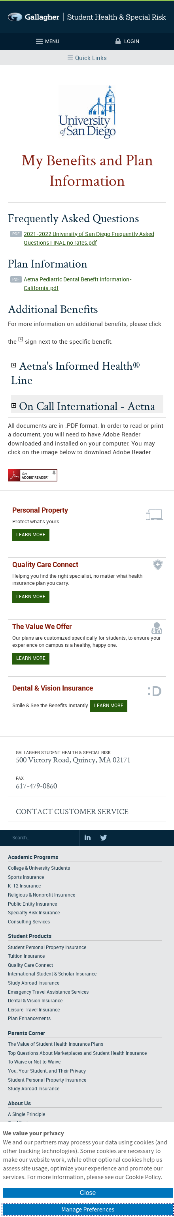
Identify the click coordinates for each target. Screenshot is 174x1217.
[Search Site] (43, 838)
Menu (52, 41)
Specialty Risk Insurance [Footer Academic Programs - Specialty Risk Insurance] (34, 913)
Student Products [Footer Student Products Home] (29, 936)
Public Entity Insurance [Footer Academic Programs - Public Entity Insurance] (32, 904)
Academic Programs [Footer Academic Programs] (33, 857)
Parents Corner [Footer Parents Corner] (26, 1033)
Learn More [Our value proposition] (30, 658)
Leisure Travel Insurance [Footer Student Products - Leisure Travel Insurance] (34, 1010)
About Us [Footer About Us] (19, 1104)
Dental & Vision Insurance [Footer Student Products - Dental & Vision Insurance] (35, 1001)
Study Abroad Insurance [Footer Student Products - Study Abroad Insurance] (33, 983)
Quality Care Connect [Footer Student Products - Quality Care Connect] (30, 965)
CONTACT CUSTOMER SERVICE (72, 811)
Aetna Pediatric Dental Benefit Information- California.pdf (78, 284)
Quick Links (91, 58)
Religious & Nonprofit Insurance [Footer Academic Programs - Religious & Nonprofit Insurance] (41, 895)
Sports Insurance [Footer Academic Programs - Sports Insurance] (26, 877)
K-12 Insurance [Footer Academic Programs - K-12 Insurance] (24, 886)
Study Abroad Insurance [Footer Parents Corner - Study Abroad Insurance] (33, 1089)
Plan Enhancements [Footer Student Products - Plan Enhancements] (29, 1018)
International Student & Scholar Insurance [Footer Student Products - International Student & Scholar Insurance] (52, 974)
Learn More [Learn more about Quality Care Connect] (30, 596)
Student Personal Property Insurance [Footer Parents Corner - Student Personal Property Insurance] (47, 1080)
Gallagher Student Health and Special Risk (87, 17)
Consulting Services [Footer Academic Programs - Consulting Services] (29, 922)
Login (131, 41)
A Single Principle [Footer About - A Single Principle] (26, 1114)
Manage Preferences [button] (87, 1209)
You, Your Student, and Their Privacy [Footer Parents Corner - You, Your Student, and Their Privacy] (47, 1071)
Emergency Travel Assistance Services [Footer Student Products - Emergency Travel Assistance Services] (48, 992)
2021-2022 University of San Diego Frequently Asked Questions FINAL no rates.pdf (89, 238)
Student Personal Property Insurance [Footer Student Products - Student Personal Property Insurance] (47, 947)
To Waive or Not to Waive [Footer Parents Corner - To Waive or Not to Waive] (34, 1062)
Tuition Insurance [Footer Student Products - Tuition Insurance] (26, 956)
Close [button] (88, 1192)
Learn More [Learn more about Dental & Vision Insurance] (108, 705)
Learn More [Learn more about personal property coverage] (30, 534)
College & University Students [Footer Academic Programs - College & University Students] (39, 868)
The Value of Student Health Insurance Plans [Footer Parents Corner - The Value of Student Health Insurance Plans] (55, 1044)
